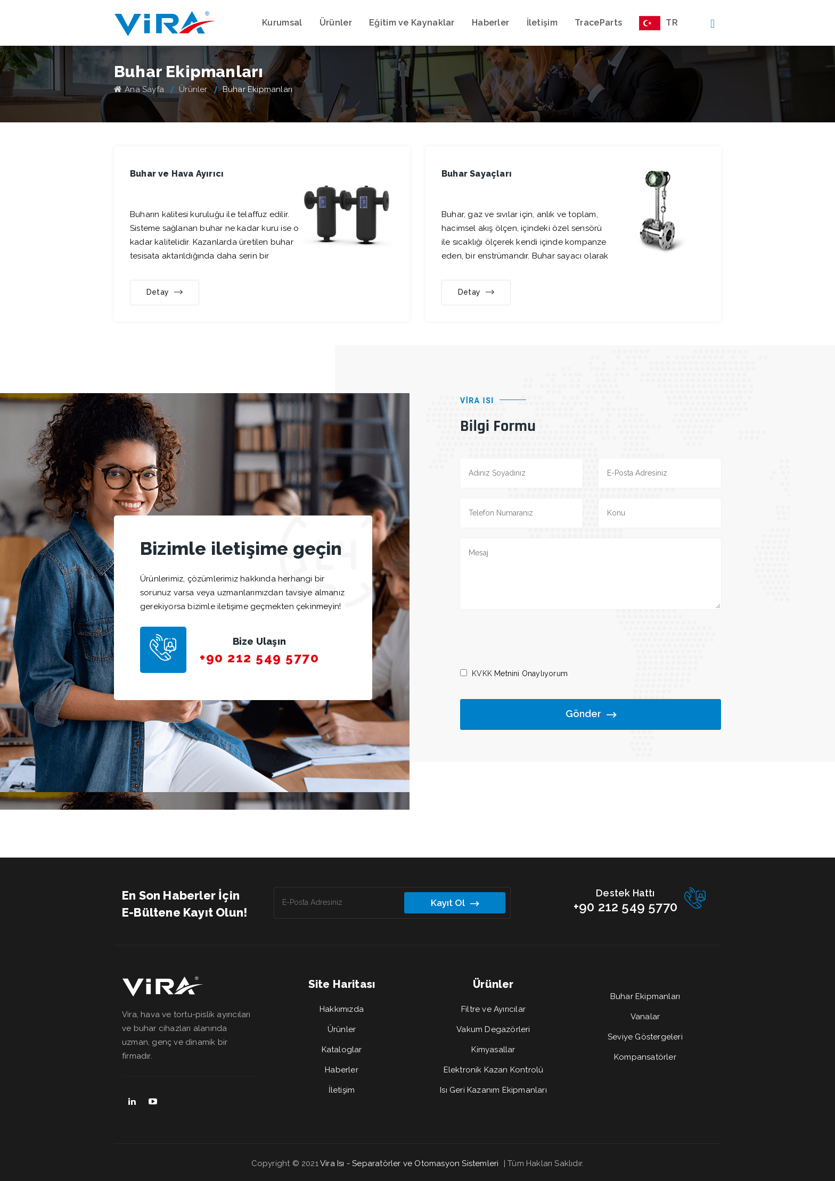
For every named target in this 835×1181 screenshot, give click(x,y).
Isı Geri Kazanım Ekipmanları (493, 1090)
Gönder (591, 714)
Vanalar (645, 1016)
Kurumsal (282, 23)
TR (658, 23)
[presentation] (541, 638)
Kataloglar (342, 1049)
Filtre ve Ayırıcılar (493, 1009)
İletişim (542, 23)
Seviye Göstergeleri (645, 1037)
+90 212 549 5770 (259, 658)
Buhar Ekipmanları (645, 996)
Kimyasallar (493, 1049)
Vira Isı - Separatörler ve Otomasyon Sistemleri (409, 1163)
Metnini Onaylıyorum (520, 673)
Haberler (490, 23)
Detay (164, 292)
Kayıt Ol (455, 903)
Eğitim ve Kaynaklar (412, 23)
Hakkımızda (342, 1009)
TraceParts (598, 23)
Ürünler (336, 23)
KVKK (482, 673)
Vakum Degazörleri (493, 1029)
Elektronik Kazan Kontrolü (494, 1070)
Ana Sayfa (139, 89)
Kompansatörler (645, 1057)
